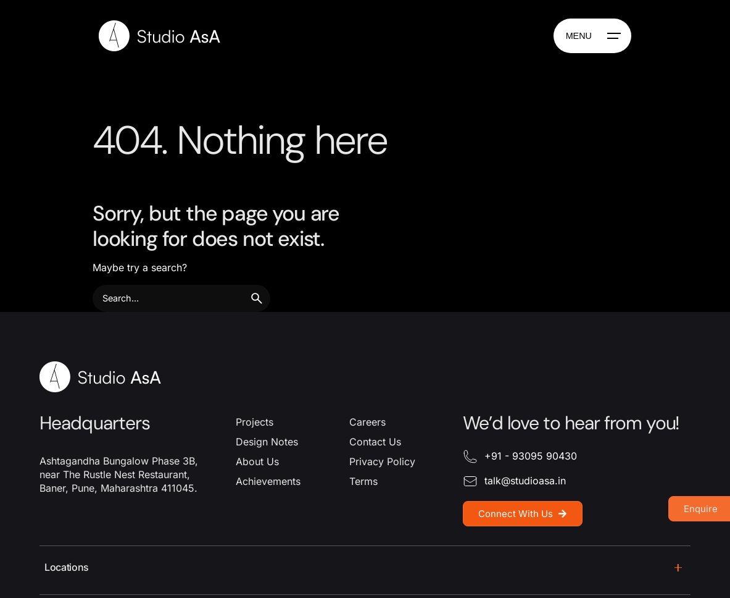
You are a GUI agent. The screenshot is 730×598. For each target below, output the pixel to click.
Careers (367, 422)
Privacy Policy (382, 461)
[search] (256, 298)
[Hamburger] (592, 36)
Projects (254, 422)
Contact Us (375, 442)
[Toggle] (678, 567)
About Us (257, 461)
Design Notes (267, 442)
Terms (363, 481)
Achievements (268, 481)
